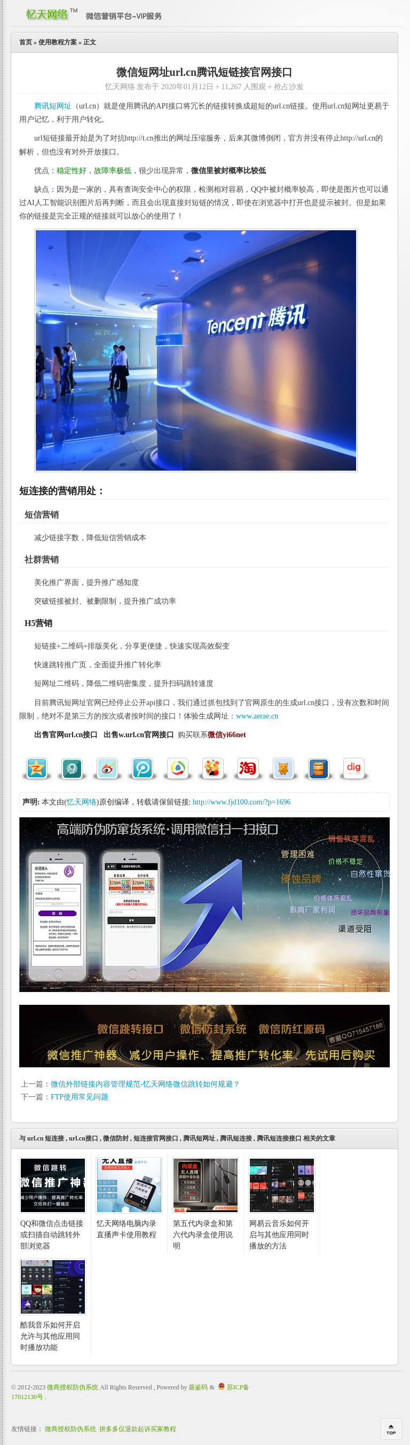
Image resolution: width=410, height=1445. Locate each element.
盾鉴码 (198, 1387)
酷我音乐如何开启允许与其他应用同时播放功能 (50, 1336)
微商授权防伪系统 (72, 1387)
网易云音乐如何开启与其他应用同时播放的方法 (279, 1235)
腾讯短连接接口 (279, 1138)
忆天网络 (82, 802)
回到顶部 (391, 1429)
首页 (25, 42)
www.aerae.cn (257, 716)
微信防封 (116, 1138)
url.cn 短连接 (45, 1138)
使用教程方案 (57, 42)
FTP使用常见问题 (79, 1097)
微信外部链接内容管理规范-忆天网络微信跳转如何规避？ (145, 1084)
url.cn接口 (83, 1138)
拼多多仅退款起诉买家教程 (137, 1429)
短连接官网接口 (155, 1138)
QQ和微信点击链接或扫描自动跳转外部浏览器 (51, 1235)
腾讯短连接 (236, 1138)
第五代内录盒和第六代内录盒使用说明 (203, 1235)
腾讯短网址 (53, 106)
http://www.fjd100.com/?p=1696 (242, 802)
